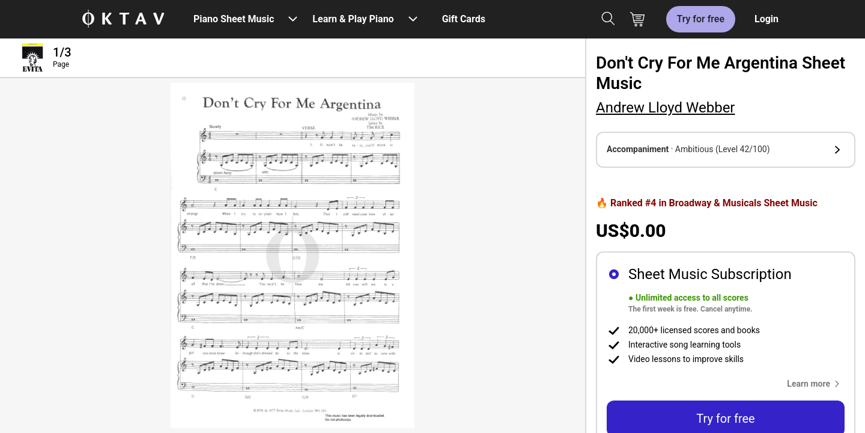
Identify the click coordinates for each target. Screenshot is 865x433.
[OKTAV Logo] (123, 19)
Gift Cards (463, 19)
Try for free (700, 19)
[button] (725, 150)
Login (766, 19)
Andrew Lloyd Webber (665, 107)
